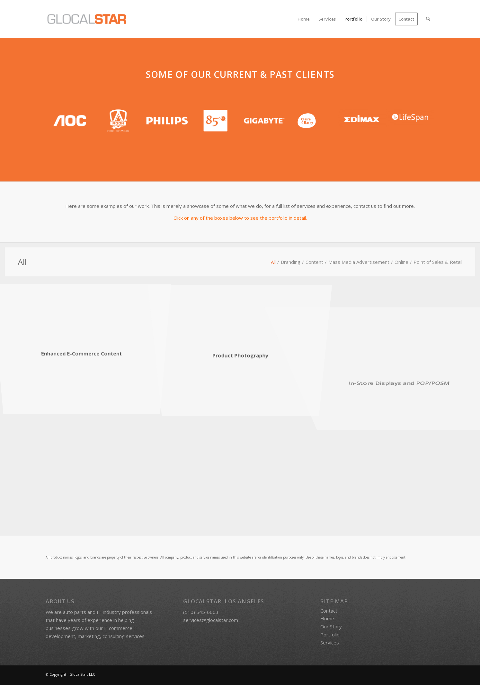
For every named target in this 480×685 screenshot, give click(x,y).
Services (329, 644)
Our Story (331, 628)
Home (327, 620)
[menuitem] (303, 19)
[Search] (428, 19)
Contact (328, 612)
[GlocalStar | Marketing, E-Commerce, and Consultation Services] (87, 19)
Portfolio (330, 636)
